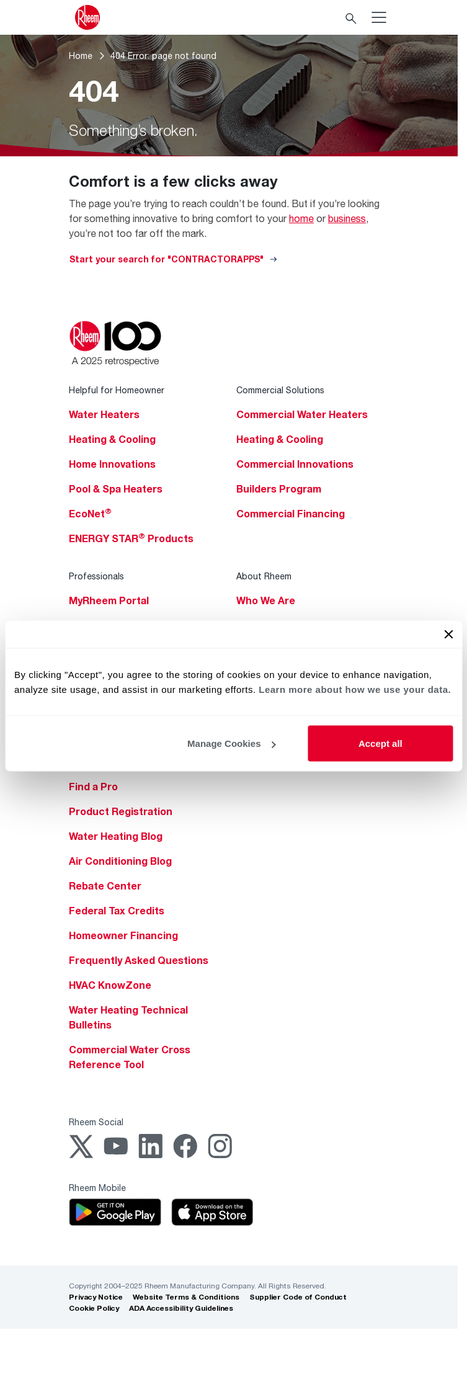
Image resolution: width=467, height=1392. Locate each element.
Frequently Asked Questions (138, 960)
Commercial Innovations (295, 464)
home (301, 218)
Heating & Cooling (112, 439)
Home (80, 55)
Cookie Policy (94, 1308)
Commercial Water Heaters (302, 414)
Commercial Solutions (280, 390)
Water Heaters (104, 414)
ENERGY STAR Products (131, 538)
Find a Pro (93, 786)
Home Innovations (112, 464)
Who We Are (265, 600)
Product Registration (120, 811)
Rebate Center (105, 886)
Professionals (96, 576)
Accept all (380, 743)
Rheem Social (96, 1122)
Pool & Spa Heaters (115, 489)
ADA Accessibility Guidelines (181, 1308)
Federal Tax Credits (116, 910)
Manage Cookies (231, 743)
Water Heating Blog (115, 836)
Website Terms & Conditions (186, 1296)
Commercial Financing (290, 513)
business (347, 218)
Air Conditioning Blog (120, 861)
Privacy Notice (96, 1296)
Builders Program (278, 489)
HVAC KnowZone (110, 985)
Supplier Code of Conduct (298, 1296)
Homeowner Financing (123, 935)
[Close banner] (448, 634)
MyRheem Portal (109, 600)
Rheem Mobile (97, 1187)
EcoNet (90, 513)
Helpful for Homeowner (116, 390)
